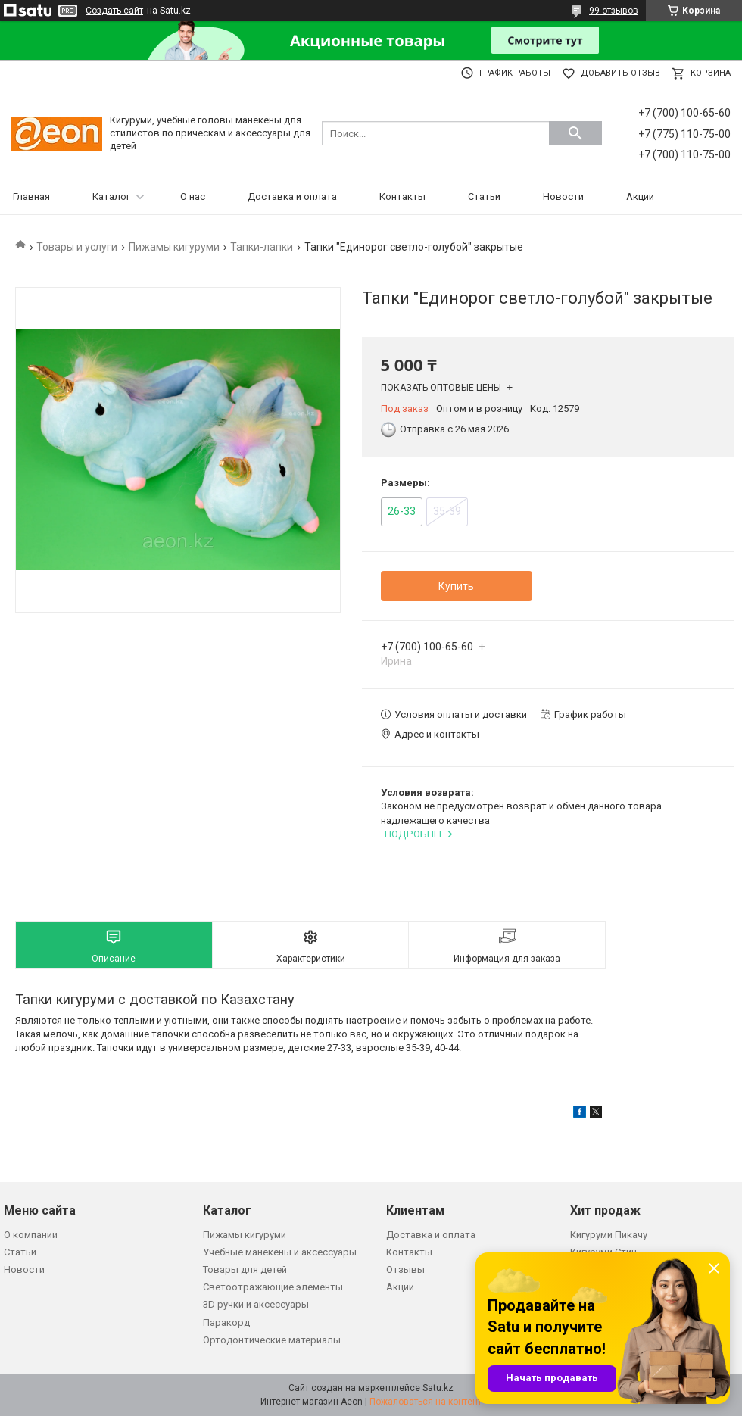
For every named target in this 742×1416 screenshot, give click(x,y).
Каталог (111, 196)
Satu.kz (438, 1388)
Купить (456, 586)
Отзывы (405, 1269)
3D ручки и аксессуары (256, 1304)
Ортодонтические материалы (272, 1340)
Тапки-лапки (261, 247)
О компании (31, 1234)
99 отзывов (613, 10)
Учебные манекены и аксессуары (280, 1252)
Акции (640, 196)
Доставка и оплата (292, 196)
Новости (563, 196)
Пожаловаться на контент (425, 1401)
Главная (31, 196)
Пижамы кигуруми (174, 247)
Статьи (484, 196)
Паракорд (226, 1322)
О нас (192, 196)
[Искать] (575, 133)
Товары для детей (245, 1269)
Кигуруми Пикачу (608, 1234)
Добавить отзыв (620, 73)
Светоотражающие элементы (273, 1287)
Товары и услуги (76, 247)
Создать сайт (114, 10)
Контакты (402, 196)
